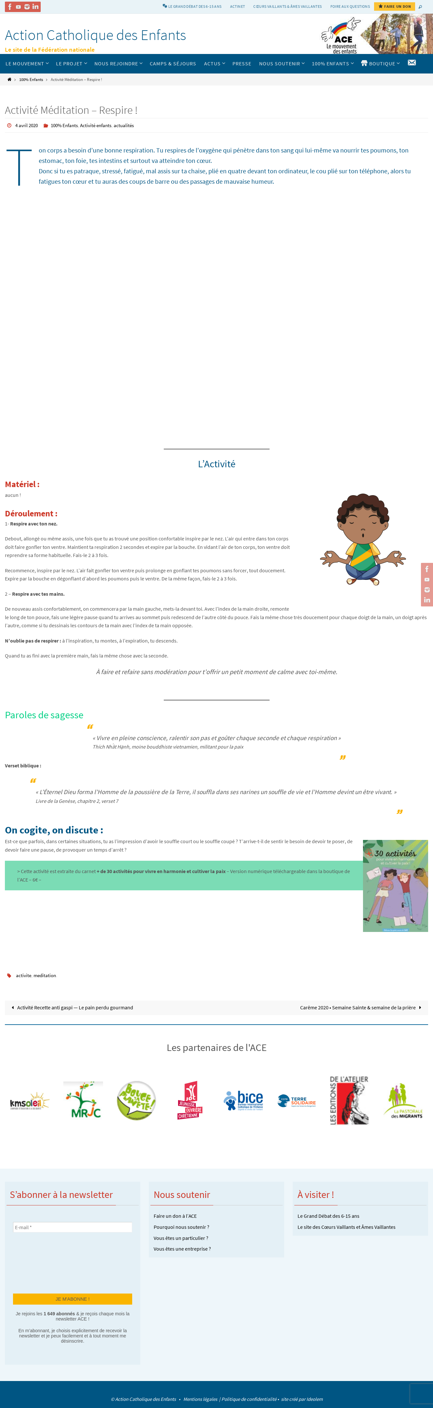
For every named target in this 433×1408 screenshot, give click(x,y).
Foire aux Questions (350, 6)
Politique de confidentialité (248, 1399)
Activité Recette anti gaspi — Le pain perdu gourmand (71, 1007)
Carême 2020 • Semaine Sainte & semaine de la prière (362, 1007)
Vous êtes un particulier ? (181, 1237)
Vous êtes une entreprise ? (182, 1248)
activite (24, 975)
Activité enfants (101, 125)
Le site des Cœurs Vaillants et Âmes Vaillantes (347, 1226)
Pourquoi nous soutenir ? (181, 1226)
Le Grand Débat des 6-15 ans (328, 1215)
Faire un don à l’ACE (175, 1215)
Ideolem (314, 1399)
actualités (131, 125)
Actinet (237, 6)
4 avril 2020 (27, 125)
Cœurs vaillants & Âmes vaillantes (287, 6)
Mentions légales (200, 1399)
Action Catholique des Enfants (95, 34)
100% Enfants (31, 79)
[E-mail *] (72, 1227)
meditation (46, 975)
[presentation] (39, 1262)
